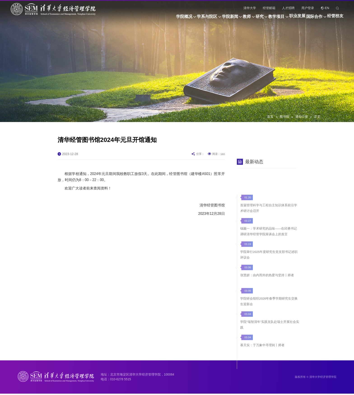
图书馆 (284, 116)
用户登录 (307, 8)
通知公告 (301, 116)
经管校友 (335, 19)
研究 (232, 19)
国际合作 (307, 19)
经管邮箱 (269, 8)
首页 (270, 116)
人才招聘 (288, 8)
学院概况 (129, 19)
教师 (212, 19)
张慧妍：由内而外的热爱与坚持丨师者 (267, 351)
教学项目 (256, 19)
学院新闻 (189, 19)
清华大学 (249, 8)
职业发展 (283, 19)
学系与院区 (159, 19)
